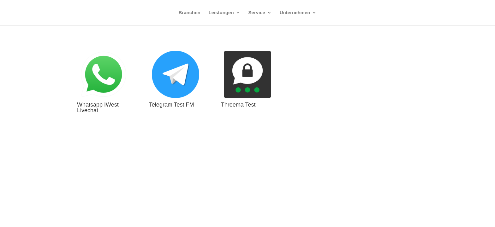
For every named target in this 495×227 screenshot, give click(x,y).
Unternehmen (295, 12)
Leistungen (221, 12)
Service (256, 12)
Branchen (189, 12)
